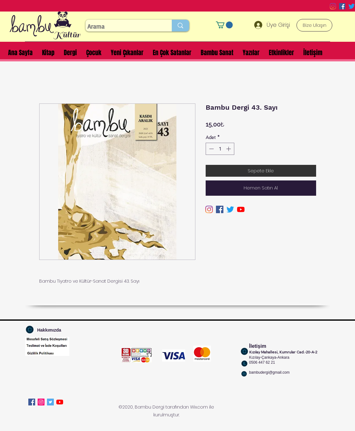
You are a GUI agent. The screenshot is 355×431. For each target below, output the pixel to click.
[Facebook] (31, 402)
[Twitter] (351, 6)
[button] (224, 25)
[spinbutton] (220, 149)
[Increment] (229, 149)
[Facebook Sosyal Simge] (342, 6)
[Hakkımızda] (49, 330)
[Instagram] (333, 6)
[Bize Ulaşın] (314, 25)
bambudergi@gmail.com (269, 372)
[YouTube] (241, 209)
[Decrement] (211, 149)
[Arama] (123, 26)
